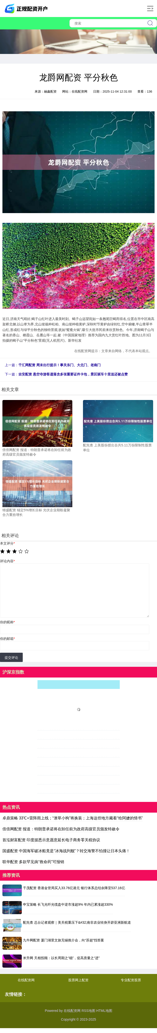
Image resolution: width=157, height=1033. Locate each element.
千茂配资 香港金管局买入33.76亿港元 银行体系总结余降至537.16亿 (74, 888)
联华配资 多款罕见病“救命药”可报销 (33, 862)
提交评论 (11, 658)
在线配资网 (26, 980)
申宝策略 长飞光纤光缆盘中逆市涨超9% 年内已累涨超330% (68, 904)
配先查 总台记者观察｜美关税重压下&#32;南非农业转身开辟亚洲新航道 (77, 922)
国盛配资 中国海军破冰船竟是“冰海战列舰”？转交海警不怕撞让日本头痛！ (66, 851)
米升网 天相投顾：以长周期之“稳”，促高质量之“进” (61, 958)
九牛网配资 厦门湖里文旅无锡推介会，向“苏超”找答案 (63, 940)
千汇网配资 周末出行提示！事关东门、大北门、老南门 (59, 365)
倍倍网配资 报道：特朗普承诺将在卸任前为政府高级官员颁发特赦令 (61, 829)
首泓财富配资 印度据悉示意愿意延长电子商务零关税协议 (51, 840)
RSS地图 (88, 1011)
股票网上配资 (78, 980)
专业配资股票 (131, 980)
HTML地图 (104, 1011)
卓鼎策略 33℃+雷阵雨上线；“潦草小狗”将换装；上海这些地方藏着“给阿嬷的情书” (72, 818)
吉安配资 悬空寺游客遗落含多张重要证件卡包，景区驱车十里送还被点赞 (73, 374)
